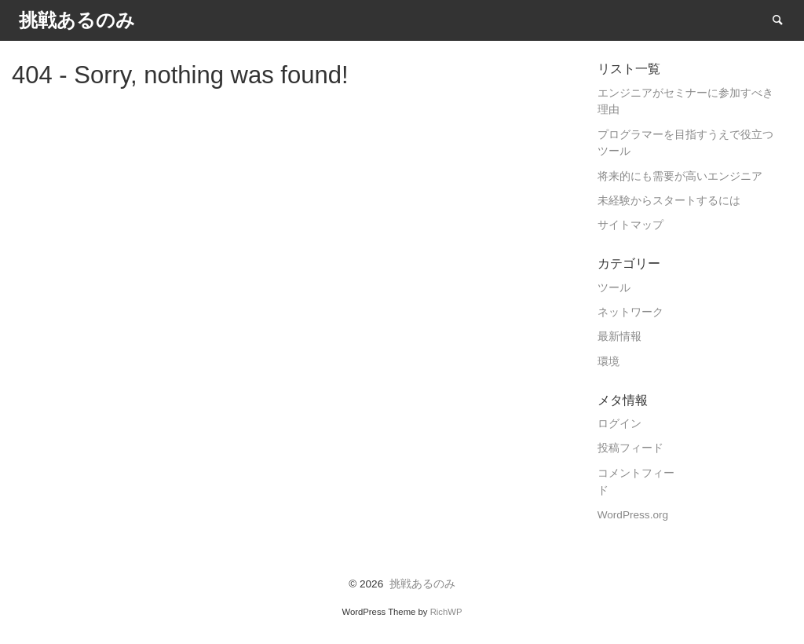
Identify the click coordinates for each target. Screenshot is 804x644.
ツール (614, 288)
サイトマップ (630, 225)
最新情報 (619, 336)
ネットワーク (630, 312)
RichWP (446, 612)
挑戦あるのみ (422, 584)
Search (785, 19)
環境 (608, 362)
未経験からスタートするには (669, 201)
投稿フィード (630, 448)
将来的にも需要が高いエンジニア (680, 176)
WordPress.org (633, 515)
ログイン (619, 424)
